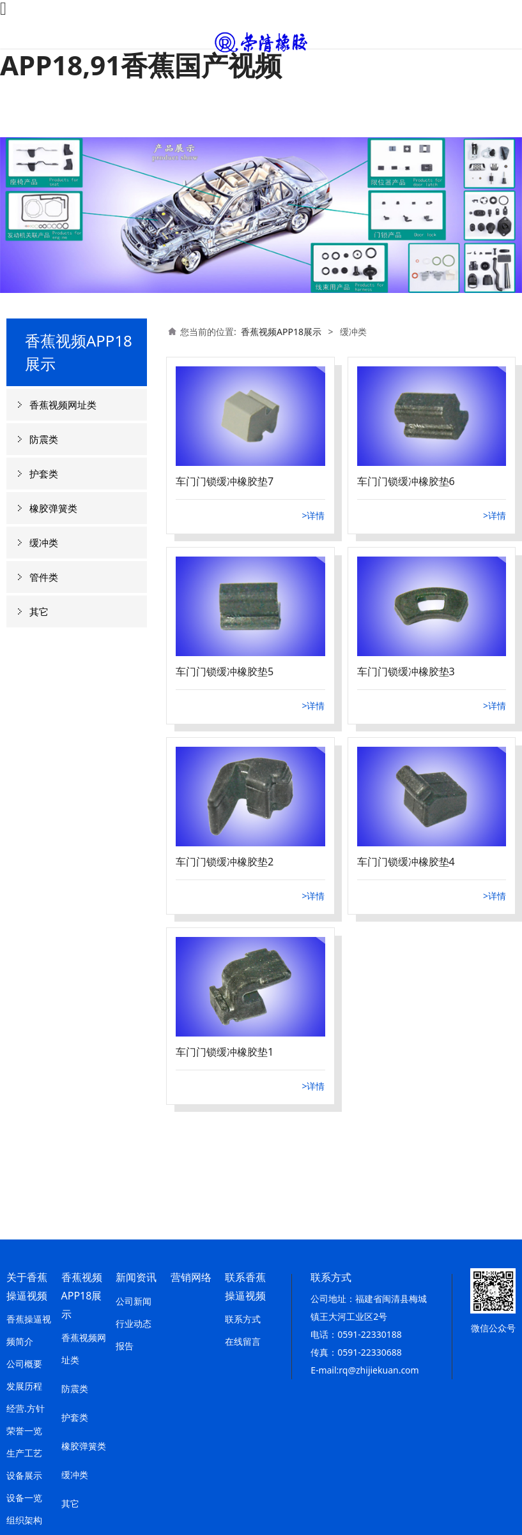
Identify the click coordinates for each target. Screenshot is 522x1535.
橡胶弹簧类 (53, 508)
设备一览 (24, 1498)
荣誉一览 (24, 1431)
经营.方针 (25, 1408)
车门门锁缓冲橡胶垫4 (406, 862)
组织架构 (24, 1520)
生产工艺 (24, 1453)
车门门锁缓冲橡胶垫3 (406, 671)
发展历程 (24, 1386)
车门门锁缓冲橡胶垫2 (224, 862)
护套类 (43, 473)
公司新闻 (133, 1301)
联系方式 (243, 1319)
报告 (125, 1346)
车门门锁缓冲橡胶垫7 (224, 481)
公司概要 (24, 1364)
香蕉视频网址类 (62, 404)
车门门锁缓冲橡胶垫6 (406, 481)
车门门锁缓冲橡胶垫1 (224, 1052)
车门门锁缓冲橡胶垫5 (224, 671)
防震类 (43, 439)
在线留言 (243, 1341)
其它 (39, 611)
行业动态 (133, 1323)
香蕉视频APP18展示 (281, 332)
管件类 (43, 577)
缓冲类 (43, 542)
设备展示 (24, 1475)
